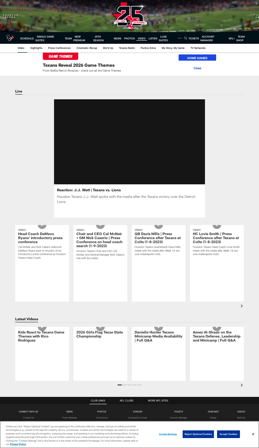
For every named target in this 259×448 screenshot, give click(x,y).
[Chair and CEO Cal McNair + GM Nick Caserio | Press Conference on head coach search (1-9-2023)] (100, 244)
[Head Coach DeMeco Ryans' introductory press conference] (42, 244)
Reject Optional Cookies (198, 434)
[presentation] (242, 306)
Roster (213, 417)
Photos (101, 411)
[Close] (197, 67)
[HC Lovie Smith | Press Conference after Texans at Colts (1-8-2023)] (217, 242)
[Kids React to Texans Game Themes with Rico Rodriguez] (42, 336)
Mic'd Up (241, 417)
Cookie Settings (168, 434)
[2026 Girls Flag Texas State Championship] (100, 334)
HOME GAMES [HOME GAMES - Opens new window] (197, 58)
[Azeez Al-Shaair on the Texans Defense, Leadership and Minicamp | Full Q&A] (217, 336)
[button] (119, 385)
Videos (241, 411)
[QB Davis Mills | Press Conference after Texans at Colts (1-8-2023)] (159, 242)
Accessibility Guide (137, 417)
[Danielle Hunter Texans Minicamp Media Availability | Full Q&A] (159, 336)
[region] (129, 434)
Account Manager (178, 417)
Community (102, 417)
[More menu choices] (179, 38)
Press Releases (69, 417)
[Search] (185, 38)
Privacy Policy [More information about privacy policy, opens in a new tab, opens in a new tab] (18, 444)
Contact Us (28, 417)
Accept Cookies (228, 434)
